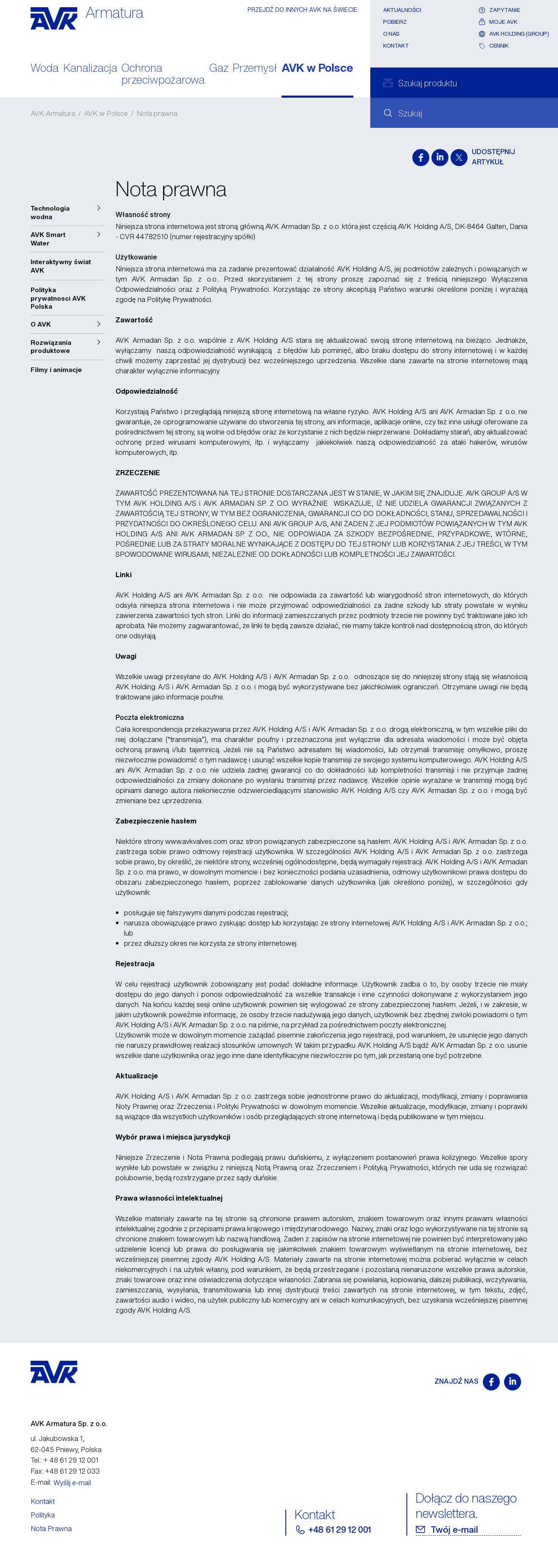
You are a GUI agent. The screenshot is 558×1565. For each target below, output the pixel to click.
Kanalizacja (90, 69)
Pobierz (394, 22)
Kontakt (396, 46)
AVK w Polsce (317, 69)
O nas (391, 34)
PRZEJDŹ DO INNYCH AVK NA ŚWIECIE (303, 9)
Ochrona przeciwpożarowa (163, 75)
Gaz (218, 69)
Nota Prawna (51, 1528)
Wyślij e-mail (72, 1483)
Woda (45, 69)
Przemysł (255, 69)
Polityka (43, 1515)
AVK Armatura (53, 113)
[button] (68, 213)
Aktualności (402, 10)
